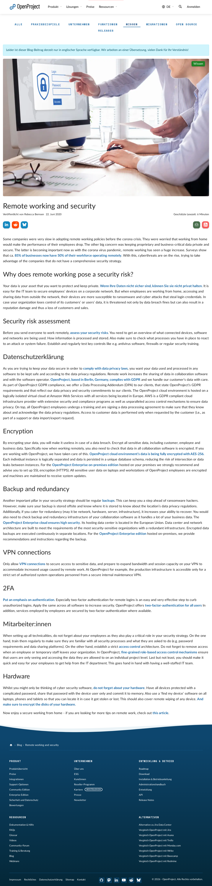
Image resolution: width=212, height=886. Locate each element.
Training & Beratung (19, 851)
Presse (77, 795)
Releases (106, 31)
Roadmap (144, 769)
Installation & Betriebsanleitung (155, 779)
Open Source (186, 24)
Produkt (53, 6)
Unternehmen (79, 24)
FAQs (12, 830)
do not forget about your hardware (119, 688)
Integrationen (16, 779)
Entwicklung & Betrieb (156, 761)
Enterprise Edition (18, 795)
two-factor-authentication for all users (173, 605)
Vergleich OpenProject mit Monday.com (160, 846)
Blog (19, 745)
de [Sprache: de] (166, 6)
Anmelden (193, 6)
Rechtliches (30, 880)
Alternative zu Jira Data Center (155, 825)
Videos (13, 840)
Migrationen (156, 24)
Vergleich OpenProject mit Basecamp (158, 856)
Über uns (79, 769)
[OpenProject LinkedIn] (116, 880)
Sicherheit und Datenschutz (23, 800)
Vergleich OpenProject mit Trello (156, 840)
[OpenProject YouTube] (124, 880)
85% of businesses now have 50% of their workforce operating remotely (68, 255)
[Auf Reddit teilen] (15, 224)
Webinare (14, 861)
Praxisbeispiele (45, 24)
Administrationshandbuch (152, 784)
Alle (18, 24)
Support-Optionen (18, 784)
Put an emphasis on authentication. (29, 600)
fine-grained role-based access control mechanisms (159, 652)
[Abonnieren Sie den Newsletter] (196, 224)
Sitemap (70, 880)
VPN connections (32, 564)
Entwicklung (145, 790)
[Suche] (180, 7)
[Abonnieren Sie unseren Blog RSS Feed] (205, 224)
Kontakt (81, 880)
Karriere (78, 790)
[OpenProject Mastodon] (109, 880)
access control (129, 647)
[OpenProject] (11, 745)
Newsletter (80, 800)
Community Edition (19, 790)
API (141, 795)
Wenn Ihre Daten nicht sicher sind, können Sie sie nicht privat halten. (151, 286)
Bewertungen (16, 805)
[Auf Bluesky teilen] (24, 224)
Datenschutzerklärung (51, 880)
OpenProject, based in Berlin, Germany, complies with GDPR (95, 379)
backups (108, 500)
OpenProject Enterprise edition (122, 534)
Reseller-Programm (84, 784)
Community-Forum (19, 846)
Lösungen (72, 6)
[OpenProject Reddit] (131, 880)
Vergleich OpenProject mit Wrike (156, 851)
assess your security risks (89, 333)
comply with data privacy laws (105, 368)
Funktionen (108, 24)
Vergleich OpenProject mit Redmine (158, 861)
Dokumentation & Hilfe (21, 825)
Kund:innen (80, 779)
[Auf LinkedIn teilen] (6, 224)
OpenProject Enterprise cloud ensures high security (41, 523)
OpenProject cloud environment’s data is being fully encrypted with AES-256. (146, 454)
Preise (90, 6)
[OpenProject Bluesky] (139, 880)
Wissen (132, 24)
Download (144, 774)
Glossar (13, 835)
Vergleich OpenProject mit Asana (156, 835)
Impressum (15, 880)
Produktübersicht (18, 769)
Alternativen (149, 817)
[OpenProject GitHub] (102, 880)
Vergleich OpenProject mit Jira (155, 830)
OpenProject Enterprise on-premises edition (85, 465)
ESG (76, 774)
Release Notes (146, 800)
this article (160, 713)
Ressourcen (107, 6)
